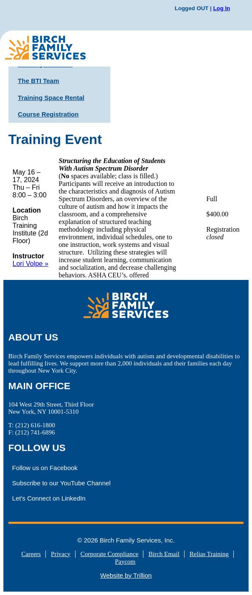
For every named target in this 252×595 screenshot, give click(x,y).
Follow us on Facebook (45, 467)
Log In (221, 8)
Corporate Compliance (109, 554)
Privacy (60, 554)
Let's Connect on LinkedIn (49, 498)
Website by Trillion (125, 575)
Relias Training (209, 554)
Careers (31, 554)
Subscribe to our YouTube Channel (61, 483)
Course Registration (48, 114)
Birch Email (163, 554)
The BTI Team (38, 80)
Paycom (125, 561)
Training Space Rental (51, 97)
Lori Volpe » (31, 263)
